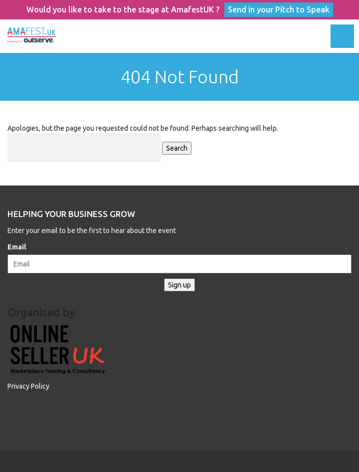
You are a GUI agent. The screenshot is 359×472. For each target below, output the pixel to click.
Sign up (179, 285)
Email (16, 247)
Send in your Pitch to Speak (279, 9)
